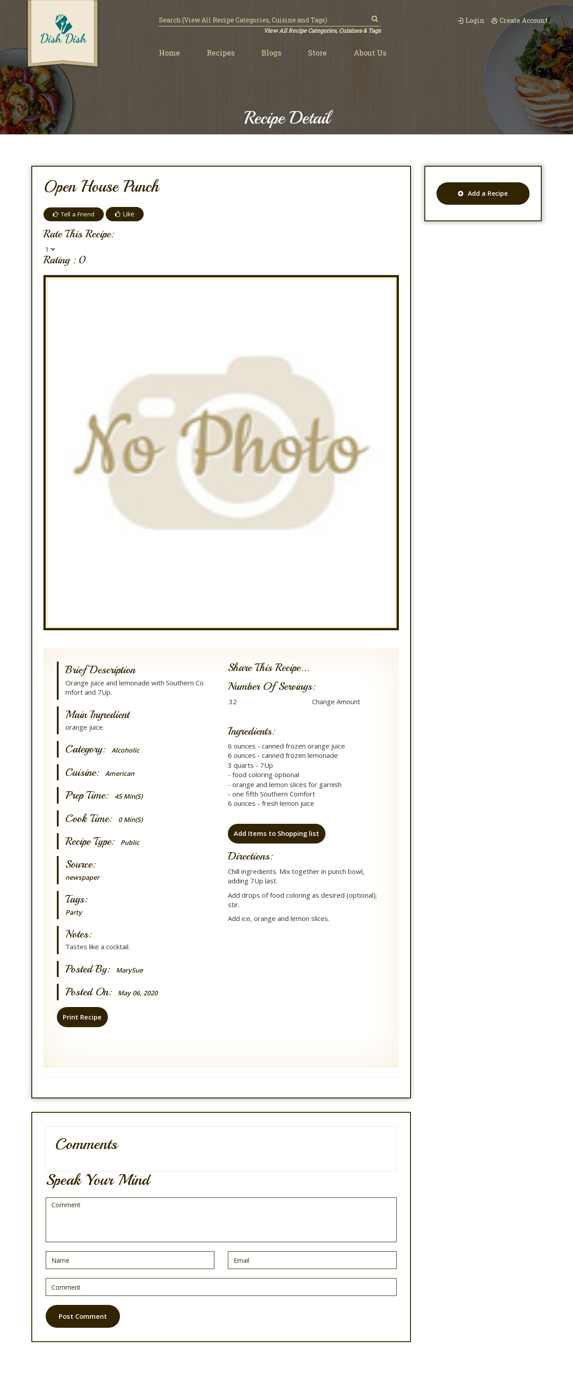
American (120, 773)
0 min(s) (131, 819)
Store (317, 53)
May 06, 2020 (139, 993)
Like (127, 214)
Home (169, 53)
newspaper (83, 877)
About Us (370, 53)
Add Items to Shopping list (276, 834)
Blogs (271, 53)
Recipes (221, 53)
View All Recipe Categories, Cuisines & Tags (321, 30)
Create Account (518, 20)
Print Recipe (81, 1016)
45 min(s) (130, 796)
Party (73, 912)
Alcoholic (125, 750)
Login (467, 20)
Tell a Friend (75, 214)
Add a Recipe (483, 193)
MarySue (130, 970)
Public (130, 842)
